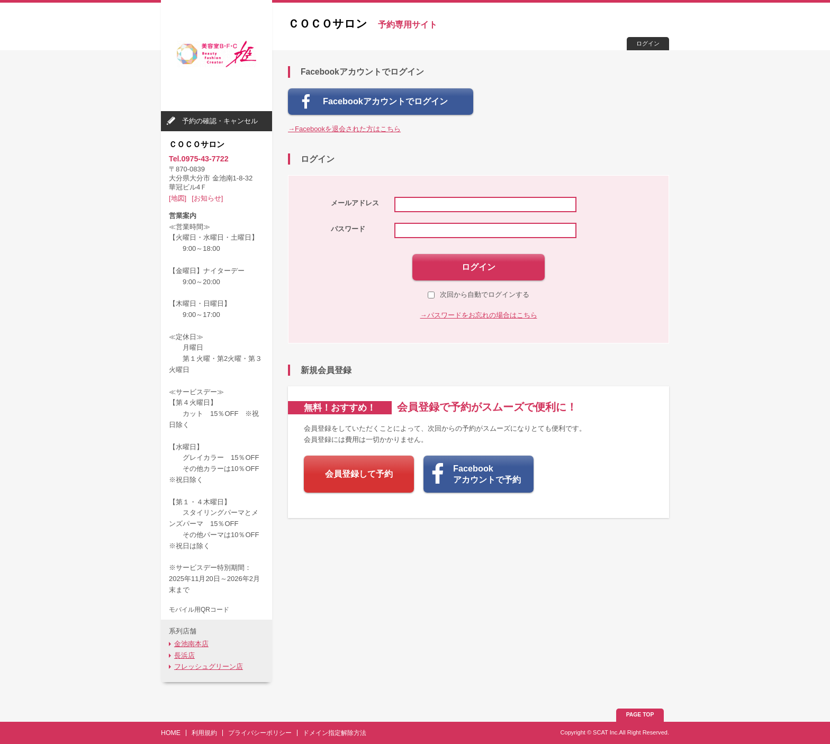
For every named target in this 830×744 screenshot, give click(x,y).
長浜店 (184, 655)
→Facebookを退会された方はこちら (344, 129)
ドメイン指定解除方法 (334, 733)
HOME (171, 733)
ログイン (648, 43)
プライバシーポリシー (260, 733)
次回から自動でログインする (478, 294)
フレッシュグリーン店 (208, 666)
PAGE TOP (640, 715)
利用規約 (204, 733)
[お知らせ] (207, 198)
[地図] (177, 198)
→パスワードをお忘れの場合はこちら (478, 315)
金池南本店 (191, 644)
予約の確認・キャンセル (220, 121)
